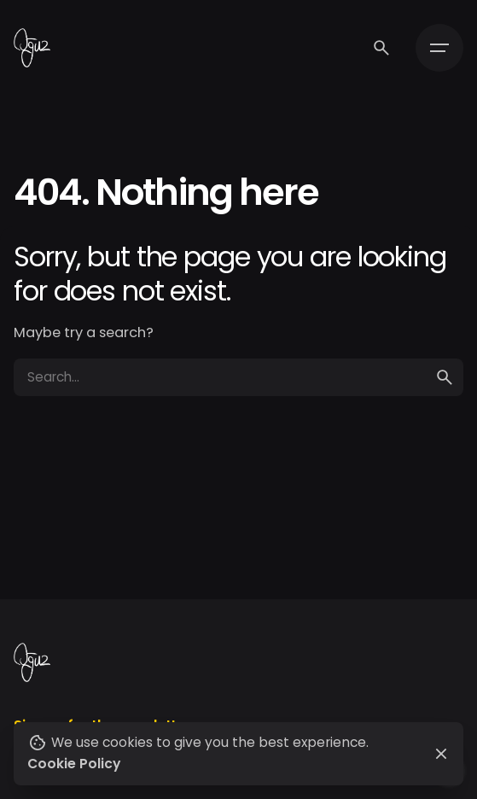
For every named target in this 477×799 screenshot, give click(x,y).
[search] (444, 377)
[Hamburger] (439, 48)
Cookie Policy (73, 764)
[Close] (441, 754)
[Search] (381, 48)
